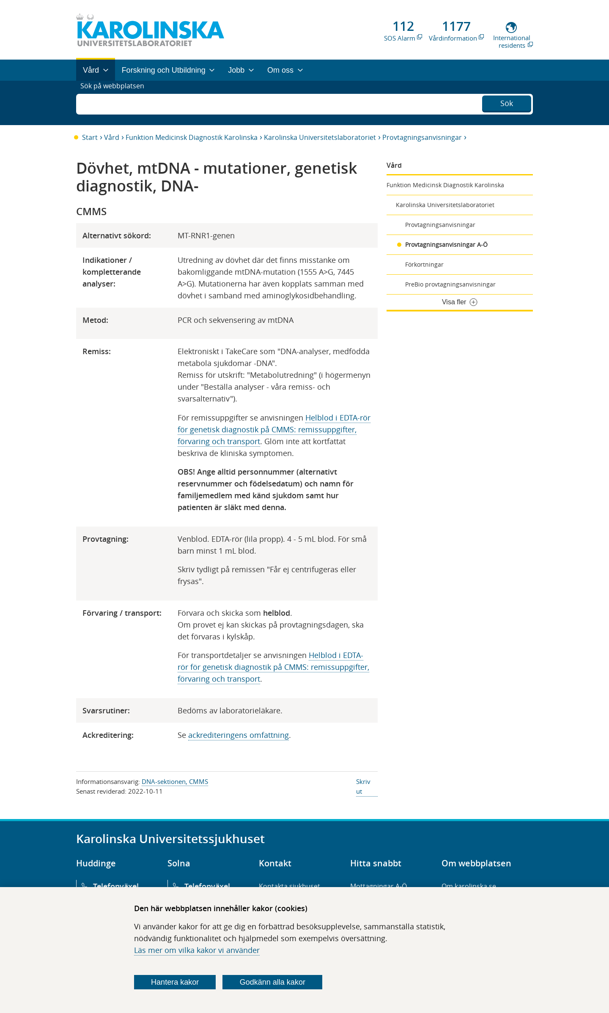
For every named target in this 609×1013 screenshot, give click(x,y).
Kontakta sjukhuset (289, 886)
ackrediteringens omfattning (238, 735)
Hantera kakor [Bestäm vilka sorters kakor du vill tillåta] (175, 982)
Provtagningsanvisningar (422, 137)
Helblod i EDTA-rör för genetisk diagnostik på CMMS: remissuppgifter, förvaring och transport (274, 429)
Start (90, 137)
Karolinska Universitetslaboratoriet (320, 137)
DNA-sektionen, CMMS (175, 781)
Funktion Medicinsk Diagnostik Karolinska (192, 137)
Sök (506, 102)
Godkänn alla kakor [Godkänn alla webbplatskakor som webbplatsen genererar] (272, 982)
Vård (111, 137)
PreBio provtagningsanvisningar (450, 284)
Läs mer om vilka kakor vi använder (197, 950)
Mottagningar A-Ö (378, 886)
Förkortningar (424, 264)
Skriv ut (363, 786)
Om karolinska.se (469, 886)
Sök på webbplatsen (116, 103)
